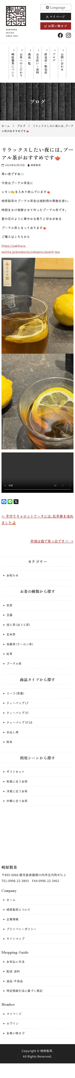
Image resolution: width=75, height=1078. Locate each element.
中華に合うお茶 (17, 810)
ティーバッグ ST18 (20, 730)
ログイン (12, 1038)
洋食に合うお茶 (17, 800)
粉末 (9, 750)
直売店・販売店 (46, 64)
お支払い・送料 (37, 64)
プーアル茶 (14, 669)
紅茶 (9, 659)
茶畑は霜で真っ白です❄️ (50, 543)
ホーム (11, 910)
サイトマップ (16, 950)
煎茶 (9, 608)
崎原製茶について (12, 65)
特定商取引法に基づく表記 (25, 1004)
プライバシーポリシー (22, 940)
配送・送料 (13, 984)
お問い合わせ (63, 62)
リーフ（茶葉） (16, 699)
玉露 (9, 618)
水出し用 (12, 740)
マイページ (55, 16)
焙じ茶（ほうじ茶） (19, 628)
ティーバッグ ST (18, 720)
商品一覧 (29, 59)
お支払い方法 (16, 974)
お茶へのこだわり (20, 65)
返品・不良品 (15, 994)
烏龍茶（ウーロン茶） (20, 649)
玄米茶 (11, 639)
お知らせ (12, 578)
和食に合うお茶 (17, 790)
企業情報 (12, 930)
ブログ (55, 57)
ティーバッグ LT (18, 709)
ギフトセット (16, 780)
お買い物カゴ (55, 26)
